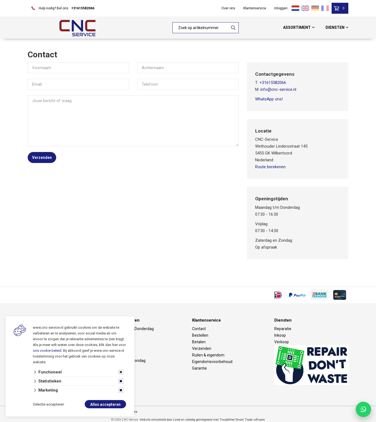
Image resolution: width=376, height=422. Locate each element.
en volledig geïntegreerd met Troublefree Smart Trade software (223, 419)
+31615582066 (82, 8)
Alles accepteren (105, 404)
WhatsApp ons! (269, 99)
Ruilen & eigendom (208, 355)
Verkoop (281, 342)
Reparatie (282, 329)
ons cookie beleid (47, 350)
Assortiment (297, 27)
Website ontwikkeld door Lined (160, 419)
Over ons (228, 8)
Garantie (199, 368)
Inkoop (280, 335)
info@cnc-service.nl (278, 89)
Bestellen (200, 335)
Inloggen (280, 8)
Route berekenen (270, 166)
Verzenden (42, 157)
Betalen (199, 342)
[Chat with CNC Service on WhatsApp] (363, 409)
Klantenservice (254, 8)
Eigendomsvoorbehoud (212, 361)
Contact (199, 329)
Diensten (335, 27)
